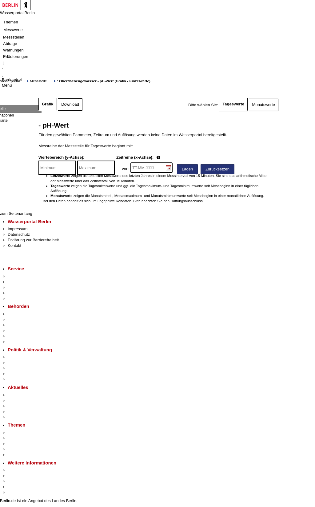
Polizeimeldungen (23, 400)
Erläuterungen (15, 56)
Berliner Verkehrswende (29, 438)
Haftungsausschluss (186, 201)
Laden (187, 169)
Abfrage (10, 43)
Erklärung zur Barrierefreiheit (33, 240)
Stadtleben (17, 487)
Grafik (48, 104)
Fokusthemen (20, 432)
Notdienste (17, 293)
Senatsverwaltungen (26, 319)
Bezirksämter (19, 325)
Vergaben (16, 379)
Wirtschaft (17, 481)
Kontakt (14, 245)
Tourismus (17, 475)
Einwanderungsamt (25, 341)
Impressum (17, 229)
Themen (10, 22)
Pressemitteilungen (25, 395)
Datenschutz (19, 234)
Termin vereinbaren (25, 282)
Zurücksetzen (217, 169)
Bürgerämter (19, 330)
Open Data (17, 373)
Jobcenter (16, 336)
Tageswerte (233, 104)
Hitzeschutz (18, 417)
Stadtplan (16, 492)
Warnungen (13, 50)
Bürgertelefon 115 (23, 287)
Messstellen (13, 37)
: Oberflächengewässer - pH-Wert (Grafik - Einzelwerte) (103, 81)
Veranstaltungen (22, 406)
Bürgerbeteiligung (23, 368)
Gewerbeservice (22, 298)
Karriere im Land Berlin (28, 362)
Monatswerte (263, 104)
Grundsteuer (19, 454)
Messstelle (38, 81)
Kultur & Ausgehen (24, 470)
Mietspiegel (18, 449)
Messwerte (13, 29)
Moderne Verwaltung (26, 443)
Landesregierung (23, 357)
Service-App (19, 276)
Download (70, 104)
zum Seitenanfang (16, 213)
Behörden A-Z (20, 314)
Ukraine (15, 411)
